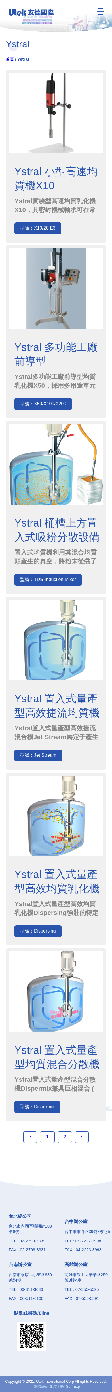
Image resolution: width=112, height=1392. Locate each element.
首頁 (10, 59)
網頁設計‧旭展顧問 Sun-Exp (57, 1386)
